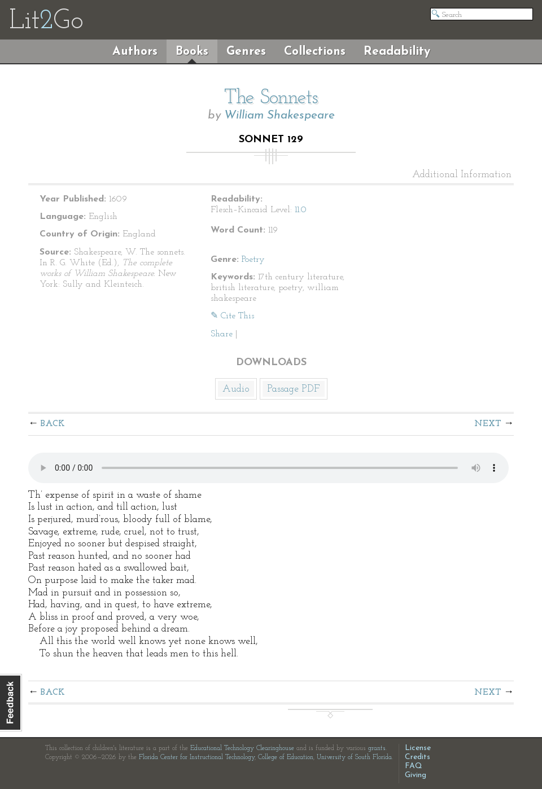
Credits (417, 757)
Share (222, 334)
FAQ (413, 766)
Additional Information (462, 175)
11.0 (301, 209)
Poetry (253, 259)
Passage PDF (293, 389)
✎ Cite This (232, 316)
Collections (315, 52)
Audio (236, 389)
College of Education (285, 757)
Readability (397, 52)
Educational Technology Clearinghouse (242, 748)
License (418, 748)
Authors (135, 52)
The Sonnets (271, 98)
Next (487, 423)
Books (192, 52)
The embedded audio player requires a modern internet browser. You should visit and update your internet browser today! (268, 468)
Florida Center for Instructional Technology (197, 757)
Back (53, 423)
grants (377, 748)
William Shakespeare (279, 115)
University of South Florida (354, 757)
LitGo (46, 21)
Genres (246, 52)
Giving (415, 775)
